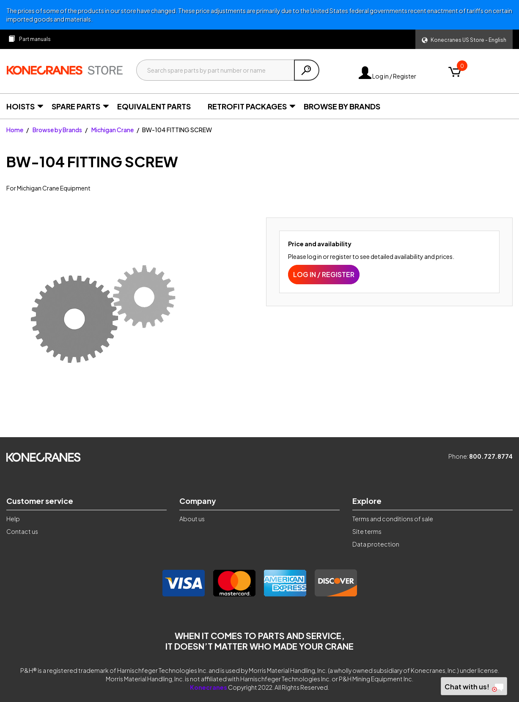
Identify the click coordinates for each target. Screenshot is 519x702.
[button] (464, 39)
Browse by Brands (57, 129)
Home (14, 129)
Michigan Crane (112, 129)
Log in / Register (387, 76)
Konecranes (208, 687)
